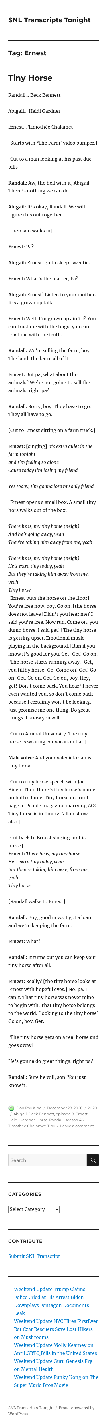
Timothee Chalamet (27, 1126)
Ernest (82, 1114)
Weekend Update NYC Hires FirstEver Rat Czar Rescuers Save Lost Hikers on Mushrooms (56, 1329)
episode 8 (65, 1114)
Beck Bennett (41, 1114)
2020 (92, 1108)
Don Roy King (29, 1108)
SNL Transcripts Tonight (49, 20)
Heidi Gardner (21, 1120)
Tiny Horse (30, 78)
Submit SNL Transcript (34, 1256)
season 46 (74, 1120)
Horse (42, 1120)
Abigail (20, 1114)
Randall (56, 1120)
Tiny (51, 1126)
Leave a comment (77, 1126)
